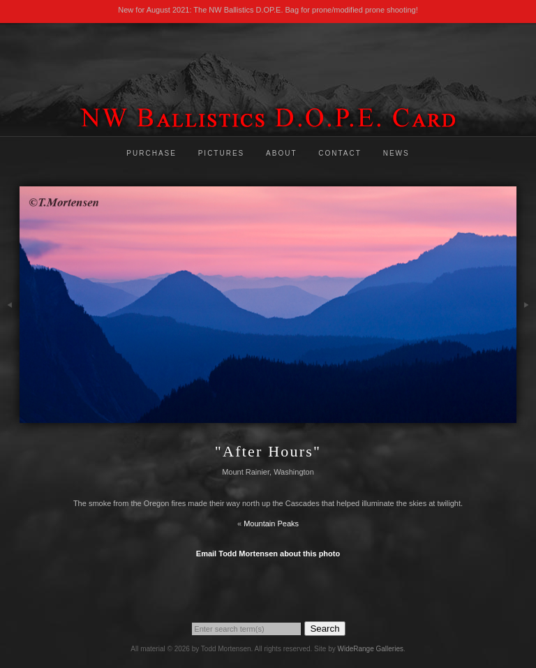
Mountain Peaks (271, 523)
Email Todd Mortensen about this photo (268, 553)
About (281, 153)
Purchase (151, 153)
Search (324, 628)
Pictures (221, 153)
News (396, 153)
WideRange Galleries (370, 649)
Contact (340, 153)
